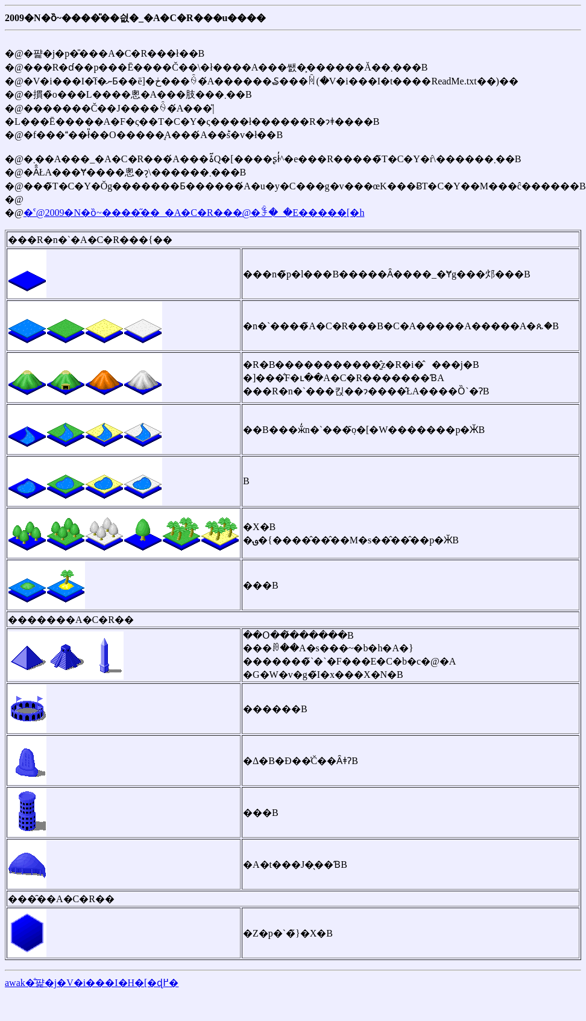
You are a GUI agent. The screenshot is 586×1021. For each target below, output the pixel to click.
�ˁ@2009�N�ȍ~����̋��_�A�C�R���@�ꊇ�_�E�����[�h (194, 212)
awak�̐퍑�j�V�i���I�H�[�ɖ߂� (91, 983)
